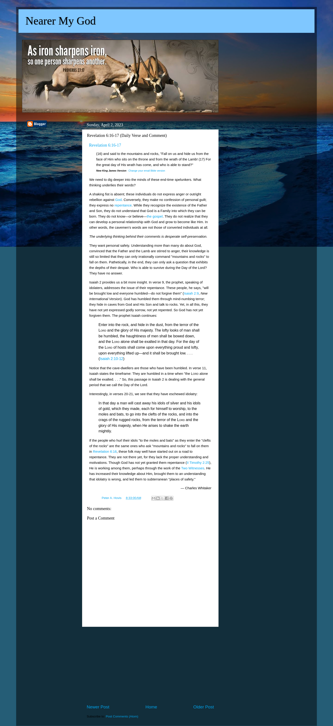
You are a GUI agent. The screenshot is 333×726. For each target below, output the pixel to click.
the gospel (155, 216)
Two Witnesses (192, 468)
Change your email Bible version (147, 170)
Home (151, 706)
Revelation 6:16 (105, 451)
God (118, 200)
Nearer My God (60, 21)
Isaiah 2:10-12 (111, 359)
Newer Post (98, 706)
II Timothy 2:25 (198, 463)
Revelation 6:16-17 (105, 145)
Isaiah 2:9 (191, 293)
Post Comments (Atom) (122, 716)
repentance (123, 205)
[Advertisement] (150, 665)
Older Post (203, 706)
